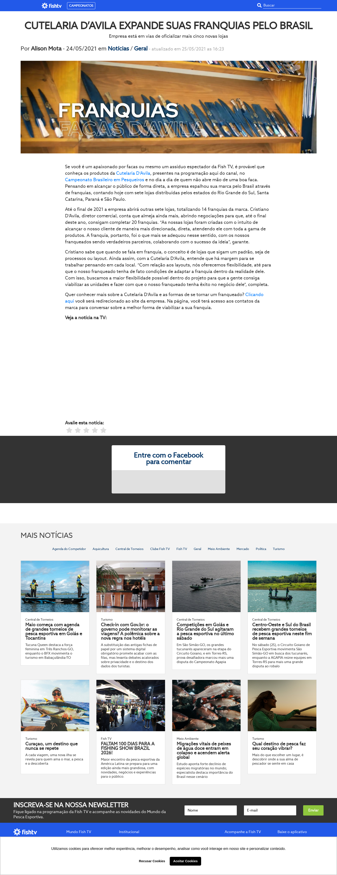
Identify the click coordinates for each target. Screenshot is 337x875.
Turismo (279, 549)
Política (261, 549)
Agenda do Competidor (69, 549)
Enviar (313, 810)
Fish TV (181, 549)
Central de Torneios (129, 549)
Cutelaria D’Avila (133, 173)
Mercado (243, 549)
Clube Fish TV (160, 549)
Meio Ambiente (219, 549)
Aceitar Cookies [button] (185, 861)
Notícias (119, 48)
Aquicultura (101, 549)
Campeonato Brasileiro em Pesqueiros (104, 180)
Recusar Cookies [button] (152, 861)
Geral (141, 48)
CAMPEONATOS (81, 6)
